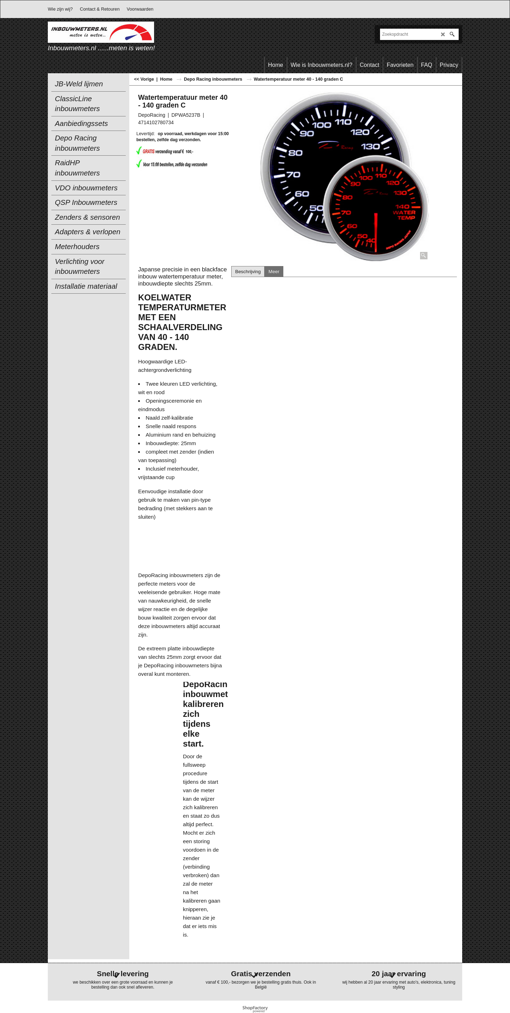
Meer (273, 271)
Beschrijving (248, 271)
